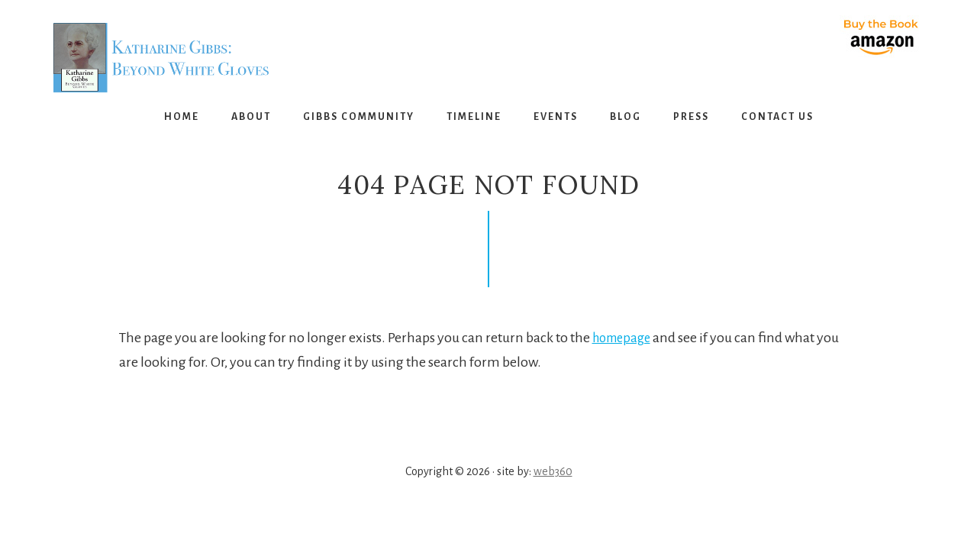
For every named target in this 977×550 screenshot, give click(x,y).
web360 (553, 471)
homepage (624, 337)
